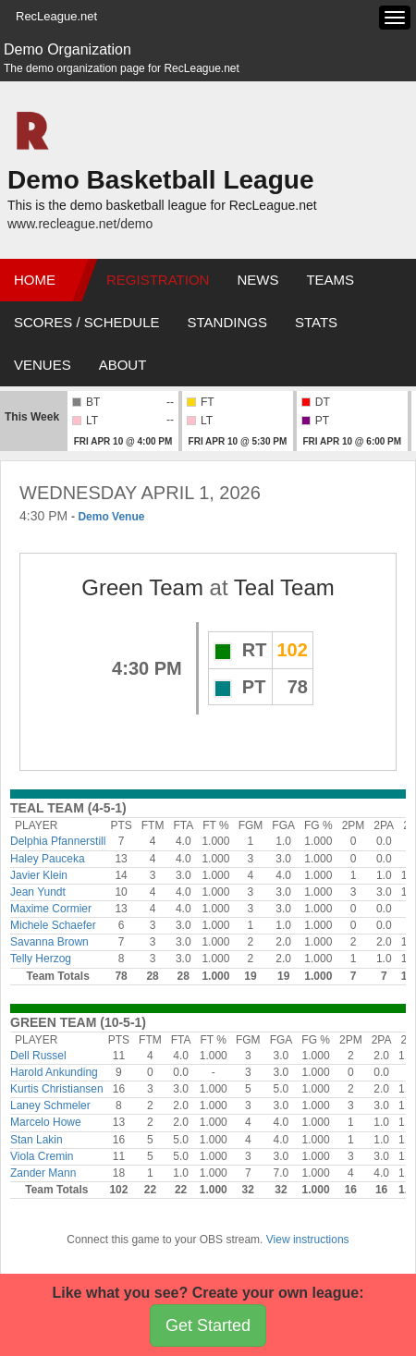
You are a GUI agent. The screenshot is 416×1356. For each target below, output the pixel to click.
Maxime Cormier (51, 908)
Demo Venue (111, 516)
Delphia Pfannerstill (57, 841)
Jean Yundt (38, 892)
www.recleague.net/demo (80, 223)
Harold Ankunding (54, 1072)
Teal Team (284, 587)
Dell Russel (38, 1055)
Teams (330, 279)
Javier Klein (38, 875)
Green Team (142, 587)
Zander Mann (43, 1173)
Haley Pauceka (47, 858)
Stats (316, 322)
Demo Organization (67, 49)
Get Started (208, 1325)
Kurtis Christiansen (57, 1088)
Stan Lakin (36, 1139)
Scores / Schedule (87, 322)
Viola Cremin (41, 1156)
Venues (42, 365)
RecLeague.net (56, 16)
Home (34, 279)
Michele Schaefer (53, 925)
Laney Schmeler (50, 1105)
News (257, 279)
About (123, 365)
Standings (227, 322)
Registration (157, 279)
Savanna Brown (49, 941)
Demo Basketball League (160, 179)
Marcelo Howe (45, 1122)
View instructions (307, 1239)
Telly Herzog (40, 958)
